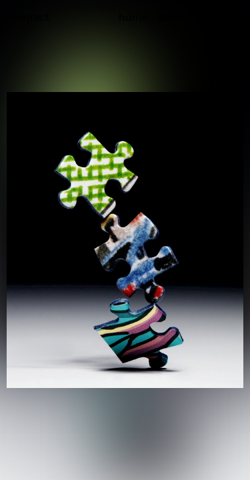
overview (218, 16)
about (172, 16)
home (133, 16)
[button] (188, 212)
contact (29, 16)
